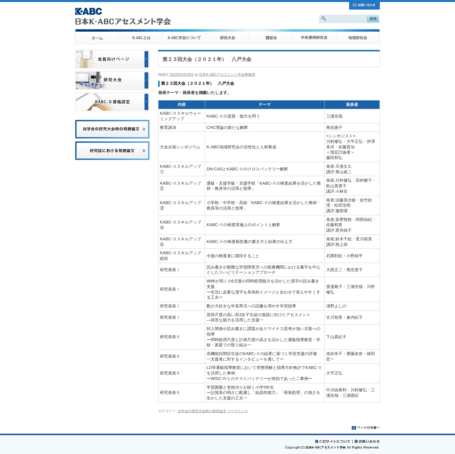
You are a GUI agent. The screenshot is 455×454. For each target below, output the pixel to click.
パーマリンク (237, 411)
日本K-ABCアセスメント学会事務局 (227, 75)
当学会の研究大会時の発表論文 (202, 411)
